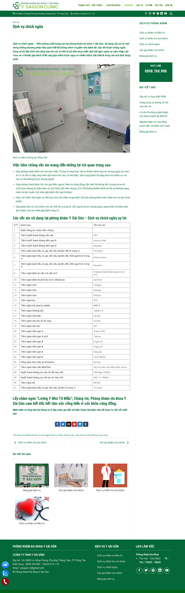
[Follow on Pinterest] (158, 13)
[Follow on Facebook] (146, 13)
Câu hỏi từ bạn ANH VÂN (152, 96)
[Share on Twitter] (63, 424)
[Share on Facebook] (57, 424)
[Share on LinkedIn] (80, 424)
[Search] (171, 14)
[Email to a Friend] (68, 424)
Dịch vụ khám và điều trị (32, 523)
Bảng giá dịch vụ (32, 490)
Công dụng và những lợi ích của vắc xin (153, 104)
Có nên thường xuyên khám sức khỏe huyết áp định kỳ (153, 114)
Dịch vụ (129, 5)
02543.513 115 (51, 564)
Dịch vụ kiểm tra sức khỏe (30, 442)
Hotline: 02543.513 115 (83, 13)
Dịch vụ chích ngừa (149, 44)
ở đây (53, 409)
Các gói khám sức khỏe (115, 442)
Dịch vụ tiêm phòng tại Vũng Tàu (30, 157)
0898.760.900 (156, 71)
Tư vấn (148, 5)
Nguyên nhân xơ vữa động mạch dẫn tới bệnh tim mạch (154, 123)
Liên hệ (168, 5)
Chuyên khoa (114, 5)
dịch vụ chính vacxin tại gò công (65, 435)
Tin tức (159, 5)
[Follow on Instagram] (150, 13)
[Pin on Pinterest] (74, 424)
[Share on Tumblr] (85, 424)
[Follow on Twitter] (154, 13)
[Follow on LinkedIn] (161, 13)
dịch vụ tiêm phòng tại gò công (93, 435)
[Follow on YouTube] (165, 13)
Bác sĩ (140, 5)
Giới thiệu (98, 5)
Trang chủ (83, 5)
